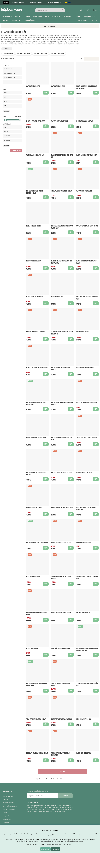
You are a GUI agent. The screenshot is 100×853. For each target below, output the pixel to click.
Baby (28, 17)
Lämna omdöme (8, 796)
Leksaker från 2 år (40, 53)
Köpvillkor (6, 822)
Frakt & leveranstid (9, 809)
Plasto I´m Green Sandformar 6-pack (37, 368)
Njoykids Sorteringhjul (83, 612)
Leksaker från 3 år (57, 53)
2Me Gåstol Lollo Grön (33, 86)
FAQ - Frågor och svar (10, 806)
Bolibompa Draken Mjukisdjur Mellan (37, 753)
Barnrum (67, 17)
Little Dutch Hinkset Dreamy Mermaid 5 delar (34, 192)
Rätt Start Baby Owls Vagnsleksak (61, 719)
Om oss (5, 799)
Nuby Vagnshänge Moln (33, 577)
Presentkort (83, 20)
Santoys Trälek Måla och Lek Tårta (61, 473)
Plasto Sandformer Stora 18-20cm (86, 155)
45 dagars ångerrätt (54, 2)
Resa (47, 17)
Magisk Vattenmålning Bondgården (86, 403)
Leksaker (77, 17)
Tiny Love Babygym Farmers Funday (61, 191)
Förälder (56, 17)
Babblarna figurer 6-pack (83, 719)
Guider (5, 812)
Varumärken (30, 20)
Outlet (6, 20)
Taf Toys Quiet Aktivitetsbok (59, 121)
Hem (45, 26)
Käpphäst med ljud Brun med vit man (62, 508)
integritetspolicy (67, 844)
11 (58, 779)
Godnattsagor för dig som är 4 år (61, 612)
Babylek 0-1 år (8, 53)
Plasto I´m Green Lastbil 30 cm (35, 121)
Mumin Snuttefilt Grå (82, 332)
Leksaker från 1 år (23, 53)
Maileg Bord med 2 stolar (83, 753)
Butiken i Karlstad (8, 803)
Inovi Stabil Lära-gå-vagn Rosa (85, 368)
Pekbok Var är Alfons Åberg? (34, 297)
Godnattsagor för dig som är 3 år (61, 543)
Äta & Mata (37, 17)
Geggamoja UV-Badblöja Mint (84, 191)
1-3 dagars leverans (18, 2)
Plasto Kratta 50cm (32, 648)
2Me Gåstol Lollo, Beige (58, 86)
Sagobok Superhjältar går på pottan (87, 226)
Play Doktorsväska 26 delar (84, 121)
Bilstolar (19, 17)
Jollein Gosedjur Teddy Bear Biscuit (86, 438)
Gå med (66, 796)
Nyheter (94, 20)
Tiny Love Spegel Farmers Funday (36, 719)
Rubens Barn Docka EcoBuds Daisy (36, 438)
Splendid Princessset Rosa (34, 508)
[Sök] (50, 10)
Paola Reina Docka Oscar (83, 543)
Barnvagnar (7, 17)
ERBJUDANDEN (89, 17)
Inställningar (45, 849)
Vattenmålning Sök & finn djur (35, 155)
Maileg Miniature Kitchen (33, 226)
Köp (95, 197)
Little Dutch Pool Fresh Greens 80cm (37, 543)
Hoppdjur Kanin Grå (57, 297)
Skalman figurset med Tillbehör (35, 332)
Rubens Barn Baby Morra (33, 261)
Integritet (6, 816)
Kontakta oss (7, 819)
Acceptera (55, 849)
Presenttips (16, 20)
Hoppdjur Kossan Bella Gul (84, 473)
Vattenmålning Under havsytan (60, 648)
